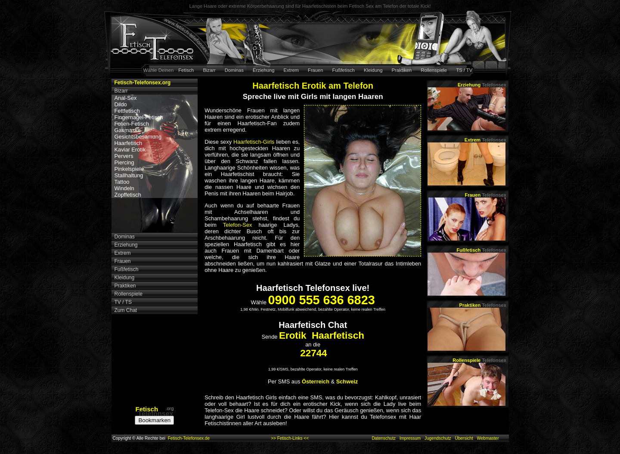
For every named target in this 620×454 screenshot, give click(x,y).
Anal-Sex (126, 98)
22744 (313, 353)
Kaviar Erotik (130, 149)
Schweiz (347, 381)
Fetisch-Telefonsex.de (189, 438)
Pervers (124, 156)
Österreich (315, 381)
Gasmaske (128, 130)
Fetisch (186, 70)
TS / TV (464, 70)
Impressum (410, 438)
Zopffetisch (128, 194)
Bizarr (209, 70)
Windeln (124, 188)
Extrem (291, 70)
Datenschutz (384, 438)
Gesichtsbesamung (138, 136)
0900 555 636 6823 (321, 300)
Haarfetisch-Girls (253, 142)
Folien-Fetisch (132, 123)
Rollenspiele (434, 70)
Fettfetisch (127, 111)
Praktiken (402, 70)
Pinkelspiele (129, 169)
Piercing (124, 162)
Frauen (315, 70)
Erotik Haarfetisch (321, 335)
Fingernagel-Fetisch (139, 117)
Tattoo (122, 182)
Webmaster (488, 438)
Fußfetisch (343, 70)
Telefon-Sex (237, 225)
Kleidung (373, 70)
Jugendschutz (438, 438)
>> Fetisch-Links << (290, 438)
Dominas (234, 70)
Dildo (121, 104)
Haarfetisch (129, 143)
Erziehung (263, 70)
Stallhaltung (129, 175)
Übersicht (464, 438)
